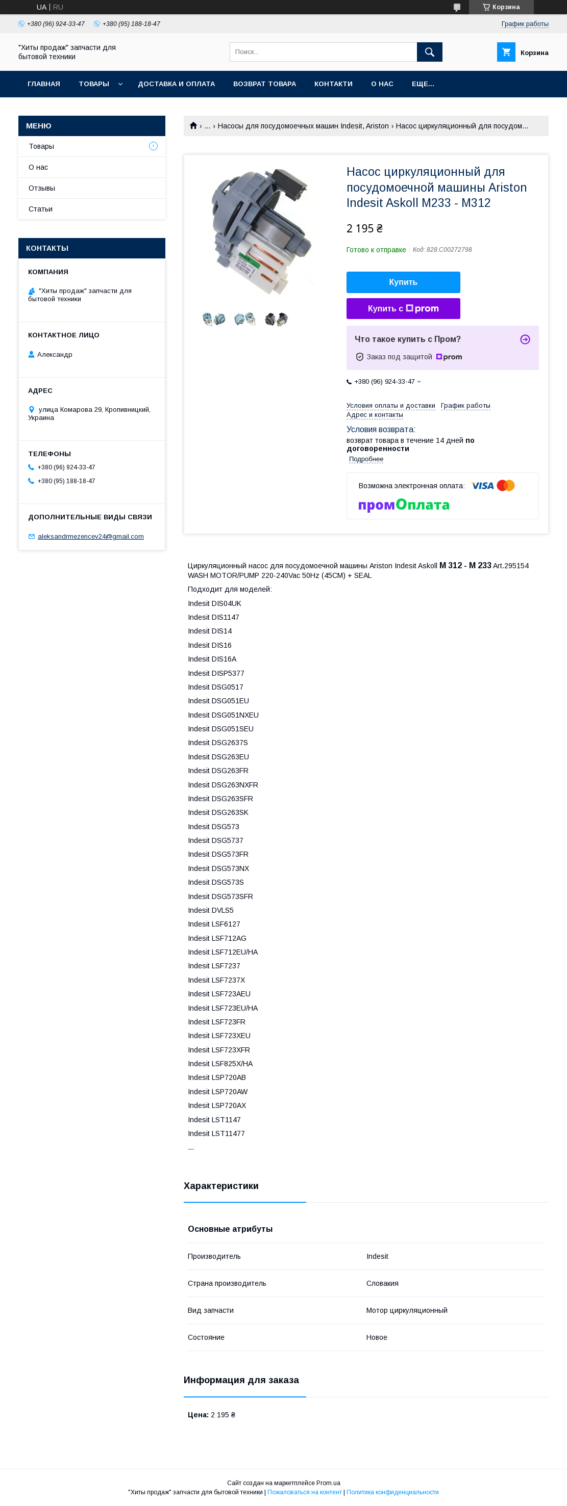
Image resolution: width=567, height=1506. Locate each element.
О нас (382, 84)
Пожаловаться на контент (304, 1492)
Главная (44, 84)
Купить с (403, 308)
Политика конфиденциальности (393, 1492)
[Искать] (429, 52)
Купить (403, 282)
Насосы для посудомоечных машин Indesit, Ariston (303, 126)
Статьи (41, 209)
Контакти (333, 84)
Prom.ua (328, 1483)
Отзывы (42, 188)
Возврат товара (264, 84)
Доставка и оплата (176, 84)
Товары (94, 84)
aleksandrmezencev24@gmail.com (91, 536)
